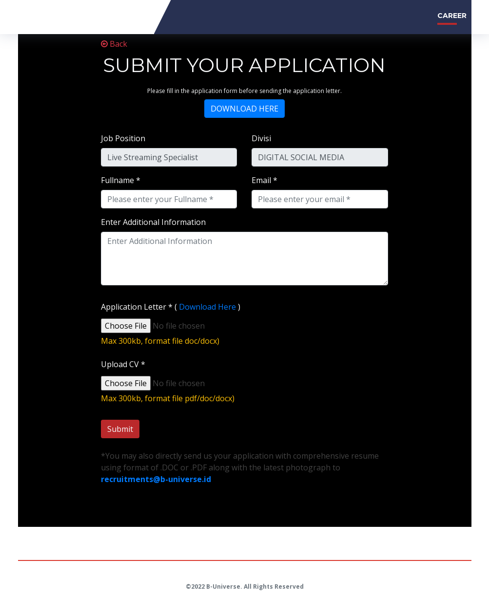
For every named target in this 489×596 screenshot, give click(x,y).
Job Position (123, 138)
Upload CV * (123, 364)
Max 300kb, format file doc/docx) (160, 340)
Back (114, 43)
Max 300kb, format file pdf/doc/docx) (168, 398)
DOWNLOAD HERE (244, 108)
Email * (264, 180)
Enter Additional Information (153, 222)
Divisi (261, 138)
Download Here (207, 306)
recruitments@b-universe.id (156, 479)
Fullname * (120, 180)
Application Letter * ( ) (170, 306)
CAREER (452, 15)
